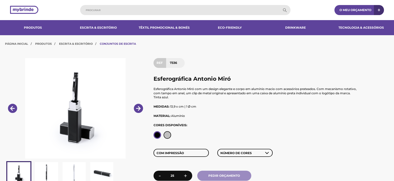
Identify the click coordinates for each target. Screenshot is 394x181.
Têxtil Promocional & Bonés (164, 27)
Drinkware (295, 27)
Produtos (33, 27)
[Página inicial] (24, 10)
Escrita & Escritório (98, 27)
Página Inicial (16, 44)
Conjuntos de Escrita (118, 44)
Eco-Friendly (230, 27)
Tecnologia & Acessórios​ (361, 27)
